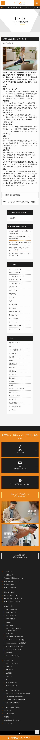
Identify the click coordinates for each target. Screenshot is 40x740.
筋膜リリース (13, 287)
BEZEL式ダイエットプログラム (13, 598)
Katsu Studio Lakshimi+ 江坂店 (14, 636)
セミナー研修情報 (9, 714)
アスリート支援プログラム (12, 690)
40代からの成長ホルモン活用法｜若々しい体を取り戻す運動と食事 (20, 231)
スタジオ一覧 (8, 606)
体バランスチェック (15, 280)
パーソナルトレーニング (16, 276)
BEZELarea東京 (10, 625)
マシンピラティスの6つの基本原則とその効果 (19, 202)
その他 (11, 385)
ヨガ (10, 301)
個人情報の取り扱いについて (12, 720)
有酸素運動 (12, 294)
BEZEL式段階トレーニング (12, 601)
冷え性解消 (12, 353)
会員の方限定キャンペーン (12, 581)
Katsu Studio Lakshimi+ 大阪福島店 (16, 643)
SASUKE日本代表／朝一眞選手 (14, 696)
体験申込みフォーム (10, 584)
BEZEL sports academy (12, 656)
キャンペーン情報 (14, 396)
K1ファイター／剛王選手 (13, 703)
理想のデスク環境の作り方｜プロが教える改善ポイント (20, 236)
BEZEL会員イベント (15, 406)
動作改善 (11, 357)
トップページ (8, 571)
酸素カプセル (13, 290)
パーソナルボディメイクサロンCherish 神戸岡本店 (14, 629)
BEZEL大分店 (9, 633)
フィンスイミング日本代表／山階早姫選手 (18, 693)
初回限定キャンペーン (21, 737)
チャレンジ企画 (13, 318)
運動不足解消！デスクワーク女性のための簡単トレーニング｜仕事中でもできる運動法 (20, 248)
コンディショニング (15, 269)
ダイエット (12, 346)
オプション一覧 (8, 660)
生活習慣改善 (13, 364)
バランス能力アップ (15, 350)
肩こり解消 (12, 378)
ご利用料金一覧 (8, 575)
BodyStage (9, 652)
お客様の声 (7, 710)
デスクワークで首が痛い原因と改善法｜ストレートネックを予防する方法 (20, 242)
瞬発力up (12, 367)
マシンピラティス (14, 329)
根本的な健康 (13, 304)
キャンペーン (13, 322)
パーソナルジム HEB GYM (13, 649)
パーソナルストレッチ (16, 283)
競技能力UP (12, 371)
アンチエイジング (14, 343)
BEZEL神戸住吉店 (11, 615)
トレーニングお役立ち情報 (12, 707)
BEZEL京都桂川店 (11, 619)
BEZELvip (8, 622)
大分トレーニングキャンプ (17, 325)
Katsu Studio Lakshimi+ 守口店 (14, 646)
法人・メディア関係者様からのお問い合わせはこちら (24, 495)
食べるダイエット (14, 315)
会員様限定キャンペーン (16, 403)
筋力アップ (12, 374)
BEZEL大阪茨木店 (11, 612)
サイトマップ (8, 723)
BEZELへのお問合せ (10, 587)
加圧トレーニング (14, 272)
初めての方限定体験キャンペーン (13, 578)
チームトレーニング (15, 311)
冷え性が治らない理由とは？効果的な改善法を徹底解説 (20, 253)
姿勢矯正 (11, 360)
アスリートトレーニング (16, 388)
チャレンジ (12, 399)
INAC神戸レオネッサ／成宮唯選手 (15, 700)
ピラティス (12, 297)
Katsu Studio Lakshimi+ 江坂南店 (15, 640)
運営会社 (6, 717)
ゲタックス (12, 308)
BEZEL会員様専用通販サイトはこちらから (25, 556)
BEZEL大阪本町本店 (11, 609)
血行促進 (11, 381)
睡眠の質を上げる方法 (12, 195)
